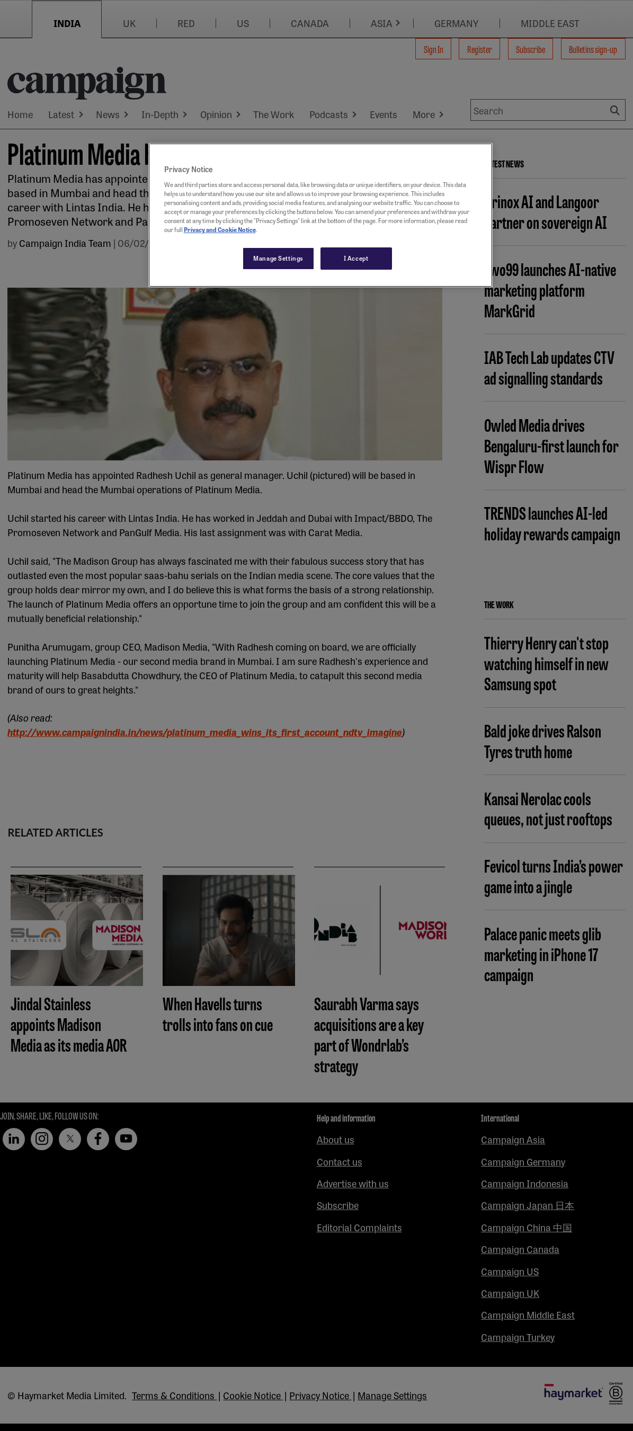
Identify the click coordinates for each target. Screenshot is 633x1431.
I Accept (356, 258)
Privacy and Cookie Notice (220, 229)
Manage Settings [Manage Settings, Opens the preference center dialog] (278, 258)
